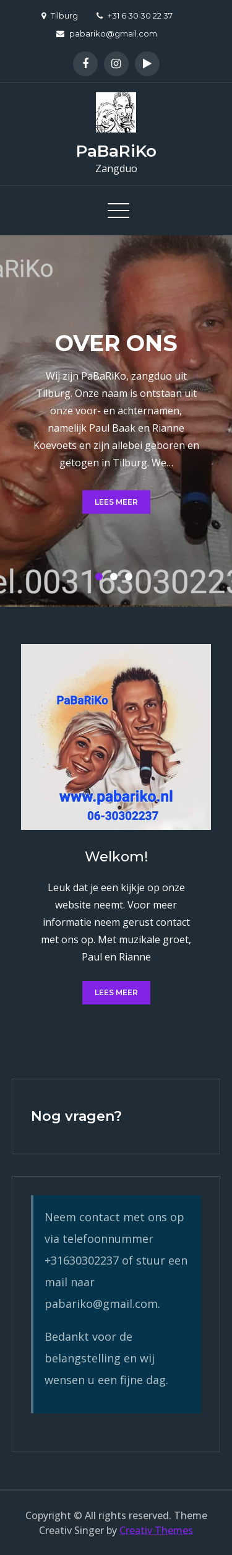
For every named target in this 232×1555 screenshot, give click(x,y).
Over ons (116, 343)
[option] (116, 421)
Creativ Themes (156, 1530)
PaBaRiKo (116, 151)
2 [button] (116, 579)
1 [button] (101, 579)
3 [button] (131, 579)
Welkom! (116, 856)
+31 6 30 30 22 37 (135, 15)
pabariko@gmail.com (106, 33)
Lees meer (116, 502)
